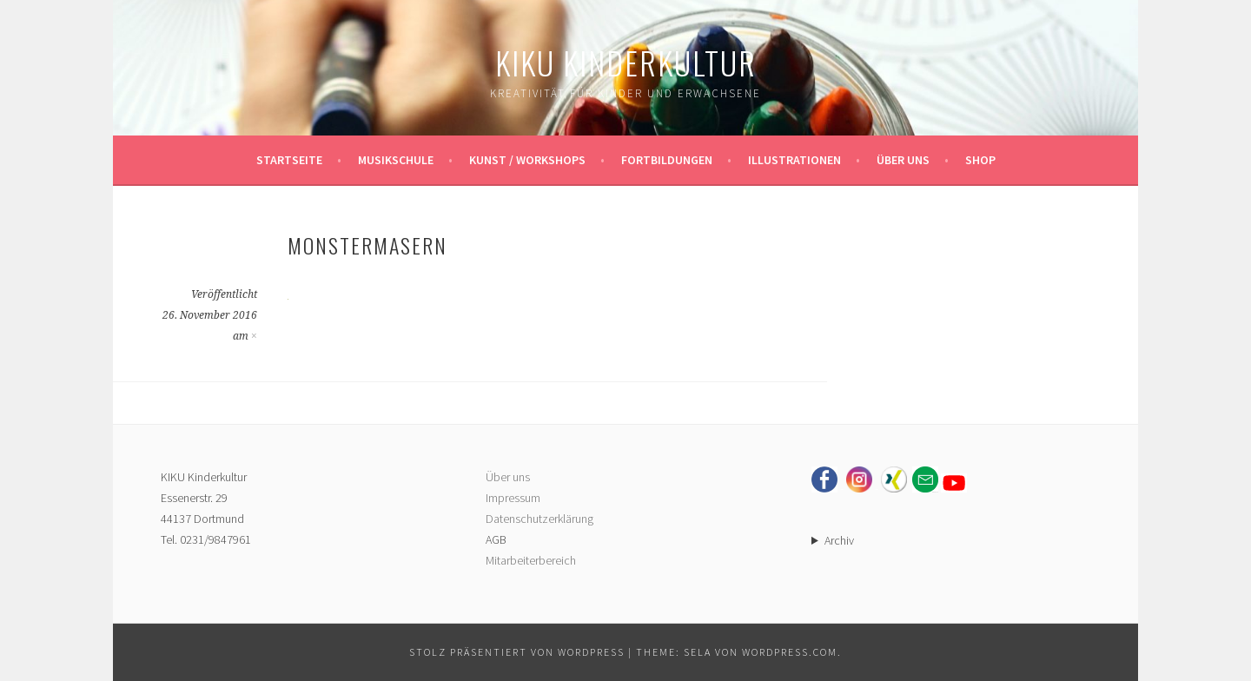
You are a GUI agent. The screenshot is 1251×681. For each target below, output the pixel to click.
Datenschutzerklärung (539, 518)
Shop (980, 160)
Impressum (513, 498)
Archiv (839, 540)
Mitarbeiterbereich (531, 560)
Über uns (903, 160)
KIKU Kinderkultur (626, 62)
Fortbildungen (666, 160)
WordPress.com (789, 651)
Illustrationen (794, 160)
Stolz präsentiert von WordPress (517, 651)
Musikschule (396, 160)
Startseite (289, 160)
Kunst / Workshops (527, 160)
